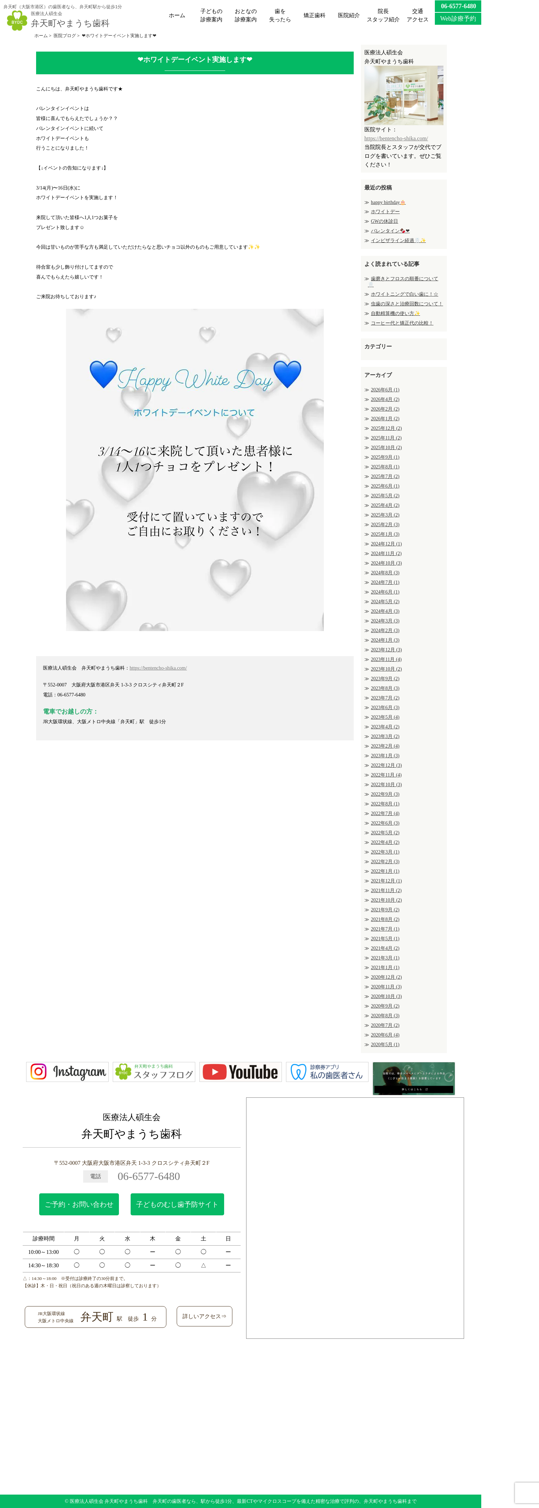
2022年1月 (385, 871)
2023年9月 (385, 678)
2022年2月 (385, 861)
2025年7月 (385, 476)
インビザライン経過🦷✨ (398, 240)
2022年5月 (385, 832)
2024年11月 (386, 553)
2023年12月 (386, 649)
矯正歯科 (315, 15)
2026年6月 (385, 389)
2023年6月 (385, 707)
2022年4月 (385, 842)
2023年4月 (385, 726)
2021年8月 (385, 919)
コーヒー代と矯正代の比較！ (402, 323)
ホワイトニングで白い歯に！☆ (404, 294)
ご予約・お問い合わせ (79, 1204)
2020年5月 (385, 1044)
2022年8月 (385, 803)
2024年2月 (385, 630)
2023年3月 (385, 736)
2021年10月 (386, 900)
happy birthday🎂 (388, 202)
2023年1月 (385, 755)
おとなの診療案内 (246, 15)
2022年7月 (385, 813)
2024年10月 (386, 563)
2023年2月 (385, 746)
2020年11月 (386, 986)
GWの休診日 (384, 221)
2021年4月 (385, 948)
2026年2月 (385, 409)
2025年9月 (385, 457)
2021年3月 (385, 958)
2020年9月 (385, 1006)
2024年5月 (385, 601)
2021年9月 (385, 909)
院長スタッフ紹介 (383, 15)
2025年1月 (385, 534)
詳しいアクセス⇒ (205, 1316)
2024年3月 (385, 620)
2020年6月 (385, 1035)
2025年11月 (386, 438)
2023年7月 (385, 698)
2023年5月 (385, 717)
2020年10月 (386, 996)
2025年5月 (385, 495)
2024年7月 (385, 582)
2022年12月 (386, 765)
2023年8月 (385, 688)
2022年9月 (385, 794)
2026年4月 (385, 399)
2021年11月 (386, 890)
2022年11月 (386, 775)
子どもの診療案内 (211, 15)
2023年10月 (386, 669)
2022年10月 (386, 784)
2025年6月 (385, 486)
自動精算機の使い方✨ (395, 313)
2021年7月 (385, 929)
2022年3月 (385, 852)
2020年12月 (386, 977)
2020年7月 (385, 1025)
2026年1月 (385, 418)
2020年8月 (385, 1015)
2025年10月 (386, 447)
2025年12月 (386, 428)
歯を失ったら (280, 15)
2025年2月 (385, 524)
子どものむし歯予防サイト (177, 1204)
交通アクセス (418, 15)
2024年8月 (385, 572)
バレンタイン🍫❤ (390, 231)
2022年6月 (385, 823)
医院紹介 (349, 15)
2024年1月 (385, 640)
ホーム (177, 15)
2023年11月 (386, 659)
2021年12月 (386, 880)
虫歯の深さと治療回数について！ (407, 303)
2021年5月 (385, 938)
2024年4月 (385, 611)
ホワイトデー (385, 211)
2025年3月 (385, 515)
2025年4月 (385, 505)
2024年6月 (385, 592)
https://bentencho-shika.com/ (158, 668)
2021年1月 (385, 967)
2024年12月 (386, 543)
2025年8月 (385, 466)
